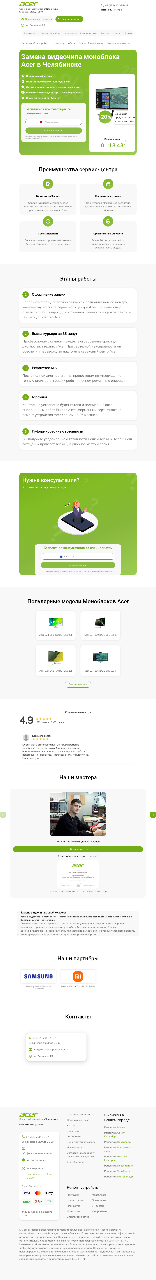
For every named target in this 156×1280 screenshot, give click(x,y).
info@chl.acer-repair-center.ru (48, 1049)
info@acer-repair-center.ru (37, 1151)
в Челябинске (52, 8)
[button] (153, 815)
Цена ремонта (70, 33)
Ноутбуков (73, 1194)
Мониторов (73, 1211)
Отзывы (128, 33)
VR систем (98, 1205)
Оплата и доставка (88, 33)
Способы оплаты (77, 1161)
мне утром (112, 9)
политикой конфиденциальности (100, 571)
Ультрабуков (99, 1211)
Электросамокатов (78, 1216)
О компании (29, 33)
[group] (38, 979)
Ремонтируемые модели (81, 1141)
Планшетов (73, 1205)
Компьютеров (75, 1200)
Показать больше (78, 684)
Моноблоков (99, 1194)
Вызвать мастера (77, 849)
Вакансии (105, 33)
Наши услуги (74, 1147)
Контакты (117, 33)
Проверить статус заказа (36, 19)
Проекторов (99, 1200)
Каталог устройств (50, 33)
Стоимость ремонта (78, 1114)
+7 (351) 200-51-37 (116, 5)
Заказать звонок (69, 19)
